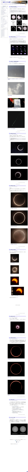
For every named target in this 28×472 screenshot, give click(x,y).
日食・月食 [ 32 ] (3, 19)
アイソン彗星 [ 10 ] (5, 23)
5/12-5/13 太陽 (12, 417)
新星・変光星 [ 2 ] (3, 26)
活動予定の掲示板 (3, 12)
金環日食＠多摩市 (13, 249)
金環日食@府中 (12, 316)
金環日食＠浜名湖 (13, 133)
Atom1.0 (26, 4)
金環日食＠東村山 (13, 36)
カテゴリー (11, 62)
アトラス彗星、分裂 (3, 9)
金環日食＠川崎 (12, 185)
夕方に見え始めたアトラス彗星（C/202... (4, 8)
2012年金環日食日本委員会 (15, 406)
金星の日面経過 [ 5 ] (5, 21)
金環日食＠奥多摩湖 (13, 6)
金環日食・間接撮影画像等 (14, 61)
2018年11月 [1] (3, 33)
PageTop (27, 471)
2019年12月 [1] (3, 31)
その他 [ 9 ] (3, 25)
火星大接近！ (3, 14)
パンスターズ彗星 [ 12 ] (5, 22)
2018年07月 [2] (3, 35)
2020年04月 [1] (3, 30)
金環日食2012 (16, 62)
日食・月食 (13, 62)
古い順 (19, 440)
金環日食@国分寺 (13, 337)
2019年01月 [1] (3, 32)
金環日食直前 (12, 399)
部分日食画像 (3, 11)
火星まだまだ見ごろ (3, 13)
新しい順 (16, 440)
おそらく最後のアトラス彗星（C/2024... (4, 7)
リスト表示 (24, 439)
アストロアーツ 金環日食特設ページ (16, 408)
